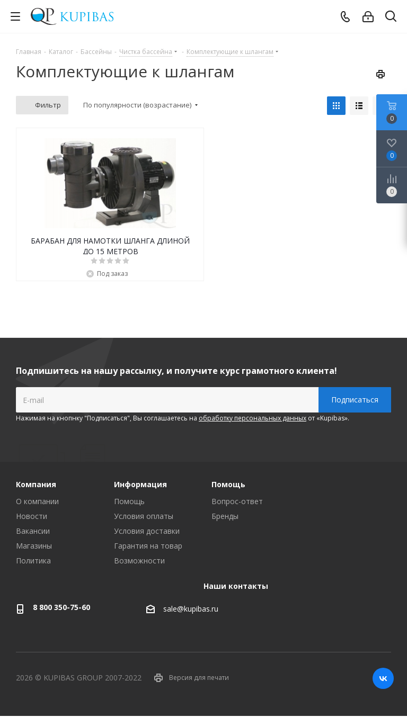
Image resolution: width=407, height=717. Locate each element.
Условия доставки (147, 531)
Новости (31, 516)
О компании (37, 501)
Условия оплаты (143, 516)
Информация (140, 484)
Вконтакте (383, 678)
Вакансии (33, 531)
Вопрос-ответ (237, 501)
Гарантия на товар (148, 546)
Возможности (139, 560)
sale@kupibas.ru (190, 609)
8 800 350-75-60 (61, 607)
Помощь (129, 501)
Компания (36, 484)
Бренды (224, 516)
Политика (33, 560)
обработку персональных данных (252, 418)
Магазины (34, 546)
